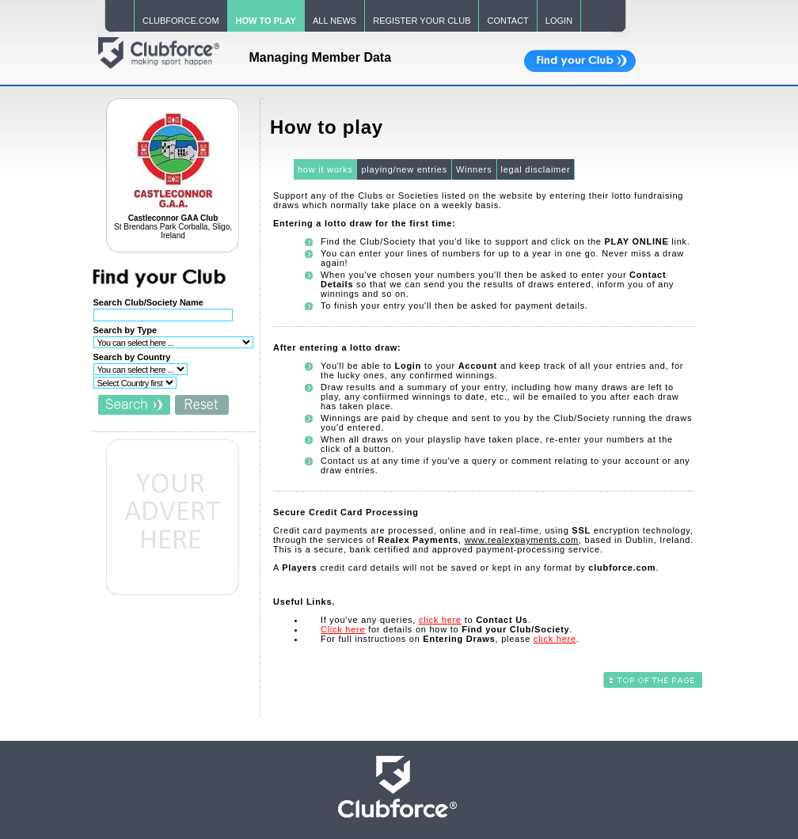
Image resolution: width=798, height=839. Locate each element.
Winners (474, 169)
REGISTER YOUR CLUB (421, 20)
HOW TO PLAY (266, 20)
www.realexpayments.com (522, 540)
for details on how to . (446, 629)
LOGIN (558, 20)
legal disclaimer (536, 169)
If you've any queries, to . (426, 620)
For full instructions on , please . (450, 638)
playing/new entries (403, 169)
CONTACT (507, 20)
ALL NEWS (334, 20)
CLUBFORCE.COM (180, 20)
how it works (325, 169)
